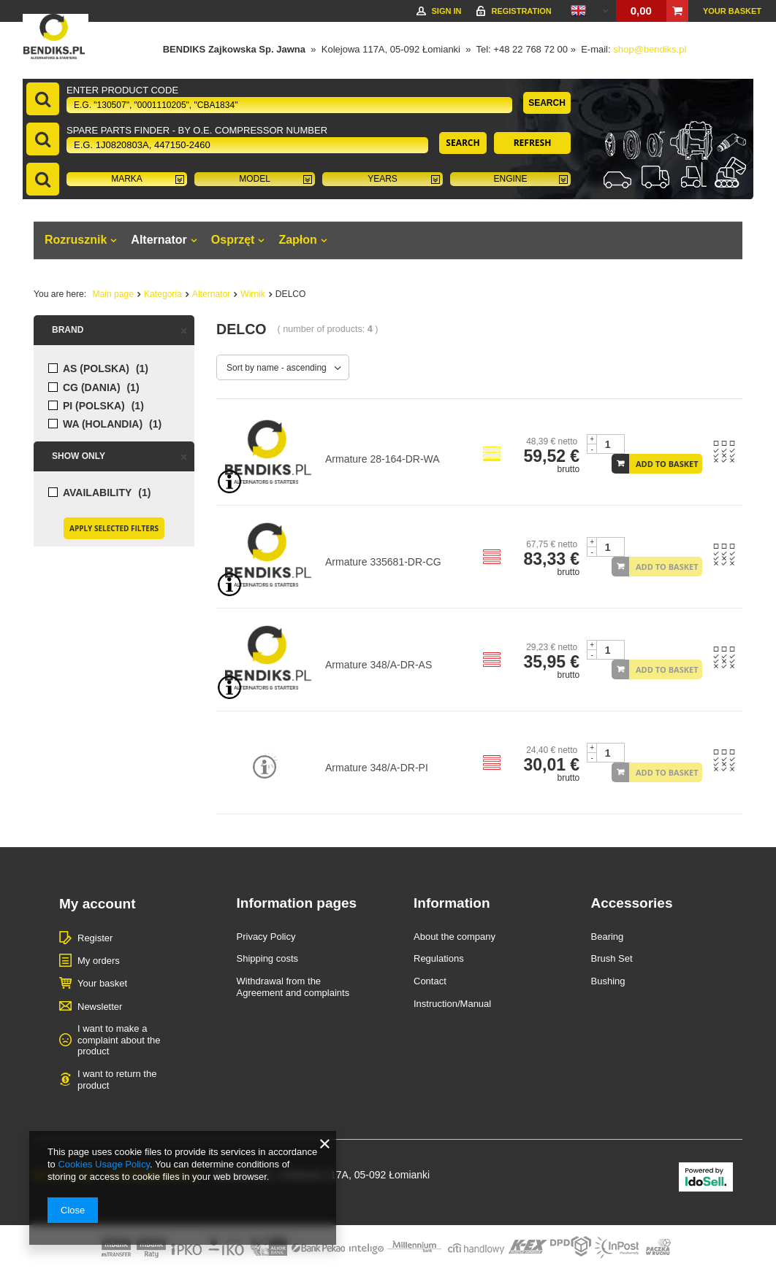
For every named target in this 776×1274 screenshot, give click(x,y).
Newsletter (99, 1006)
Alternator (158, 239)
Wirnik (252, 294)
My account (97, 903)
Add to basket (667, 463)
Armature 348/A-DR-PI (376, 767)
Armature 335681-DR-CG (383, 562)
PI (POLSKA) (94, 406)
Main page (113, 294)
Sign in (446, 11)
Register (95, 938)
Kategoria (163, 294)
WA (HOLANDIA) (102, 424)
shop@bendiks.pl (649, 49)
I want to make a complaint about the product (118, 1040)
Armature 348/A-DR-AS (378, 665)
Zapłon (297, 239)
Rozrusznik (76, 239)
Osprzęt (233, 239)
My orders (98, 960)
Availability (97, 492)
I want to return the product (116, 1079)
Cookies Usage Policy (103, 1164)
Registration (521, 11)
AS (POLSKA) (96, 368)
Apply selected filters (114, 528)
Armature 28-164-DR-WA (382, 459)
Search (547, 103)
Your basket (732, 11)
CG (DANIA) (92, 387)
